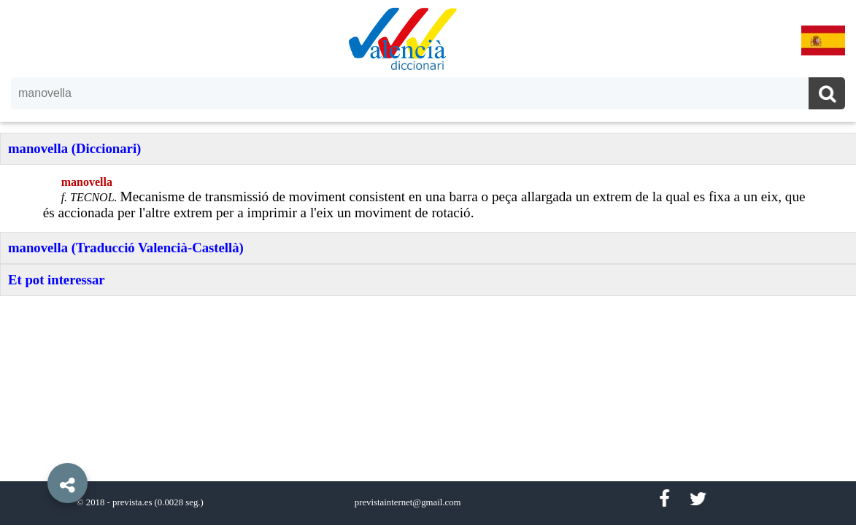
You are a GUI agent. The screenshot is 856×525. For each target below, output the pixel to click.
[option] (428, 262)
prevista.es (132, 502)
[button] (36, 449)
